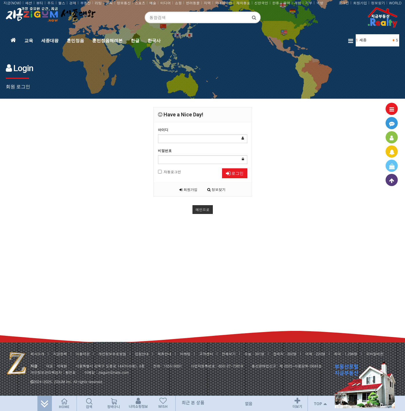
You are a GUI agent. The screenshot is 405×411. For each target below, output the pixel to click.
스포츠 (140, 2)
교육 (109, 2)
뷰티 (39, 2)
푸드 (50, 2)
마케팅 (185, 353)
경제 (72, 2)
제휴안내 (164, 353)
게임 (297, 2)
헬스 (61, 2)
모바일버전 (375, 353)
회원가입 (360, 2)
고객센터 (206, 353)
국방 (319, 2)
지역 (207, 2)
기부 (308, 2)
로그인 (344, 2)
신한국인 (261, 2)
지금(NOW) (12, 2)
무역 (286, 2)
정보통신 (124, 2)
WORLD (395, 2)
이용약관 (83, 353)
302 (290, 353)
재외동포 (243, 2)
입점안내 (142, 353)
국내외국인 (223, 2)
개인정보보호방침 (112, 353)
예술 (152, 2)
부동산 (85, 2)
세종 (363, 40)
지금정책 (60, 353)
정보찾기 (378, 2)
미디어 (165, 2)
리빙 (98, 2)
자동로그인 (169, 171)
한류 (275, 2)
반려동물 (193, 2)
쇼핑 (178, 2)
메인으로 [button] (203, 209)
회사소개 (37, 353)
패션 (28, 2)
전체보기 (229, 353)
